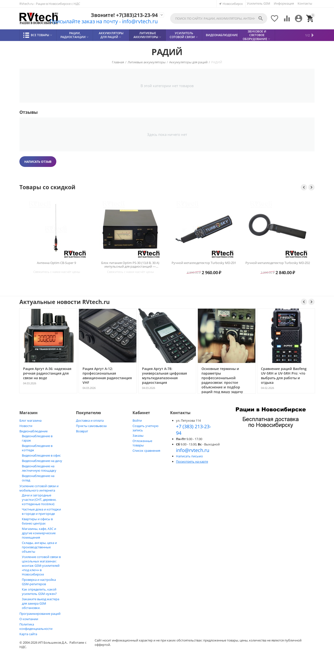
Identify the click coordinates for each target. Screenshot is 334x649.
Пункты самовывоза (91, 426)
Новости (25, 426)
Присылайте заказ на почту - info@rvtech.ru (104, 21)
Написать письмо (189, 456)
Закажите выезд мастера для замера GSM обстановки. (40, 603)
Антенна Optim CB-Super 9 (56, 263)
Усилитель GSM (258, 3)
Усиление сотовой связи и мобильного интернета (38, 488)
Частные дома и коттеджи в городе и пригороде (41, 511)
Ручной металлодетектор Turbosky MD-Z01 (204, 263)
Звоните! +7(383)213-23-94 (124, 15)
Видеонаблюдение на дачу (42, 461)
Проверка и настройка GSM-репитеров (39, 581)
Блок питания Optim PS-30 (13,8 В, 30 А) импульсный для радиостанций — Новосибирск (130, 264)
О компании (28, 619)
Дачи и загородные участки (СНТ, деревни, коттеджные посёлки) (39, 499)
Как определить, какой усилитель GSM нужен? (39, 591)
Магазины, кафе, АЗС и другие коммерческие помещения (39, 533)
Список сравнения (146, 450)
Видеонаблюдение (33, 431)
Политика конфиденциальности (35, 626)
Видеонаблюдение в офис (41, 455)
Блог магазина (30, 420)
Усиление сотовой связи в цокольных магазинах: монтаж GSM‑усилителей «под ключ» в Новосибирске (41, 565)
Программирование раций (39, 613)
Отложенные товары (142, 443)
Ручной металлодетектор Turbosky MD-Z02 (277, 263)
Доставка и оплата (90, 420)
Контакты (305, 3)
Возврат (82, 431)
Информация (284, 3)
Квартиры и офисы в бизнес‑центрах (37, 521)
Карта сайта (28, 634)
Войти (137, 420)
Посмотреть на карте (192, 461)
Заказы (138, 435)
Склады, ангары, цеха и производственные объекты (39, 547)
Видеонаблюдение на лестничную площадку (39, 468)
